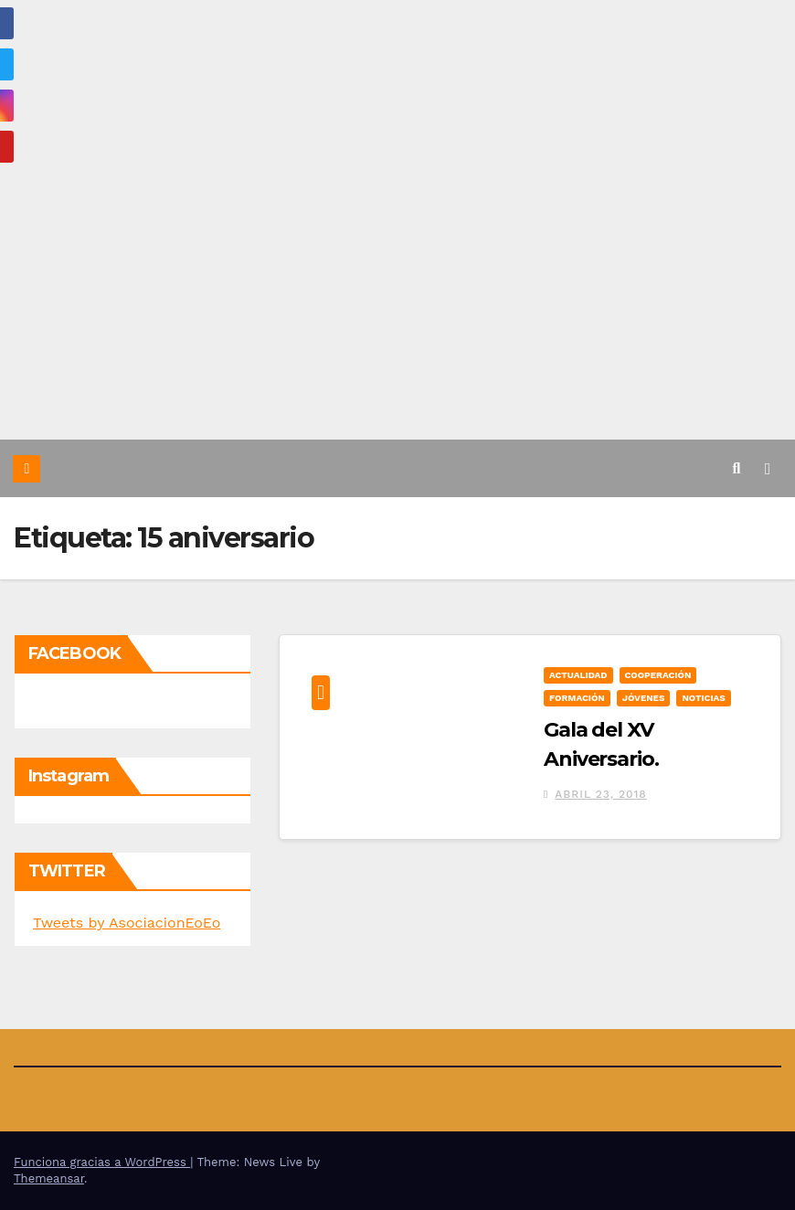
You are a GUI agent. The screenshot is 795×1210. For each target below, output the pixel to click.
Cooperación (658, 675)
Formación (577, 698)
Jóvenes (643, 698)
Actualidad (578, 675)
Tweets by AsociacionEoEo (126, 922)
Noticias (703, 698)
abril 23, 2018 (601, 794)
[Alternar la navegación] (767, 467)
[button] (737, 468)
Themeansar (49, 1178)
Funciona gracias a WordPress (102, 1162)
